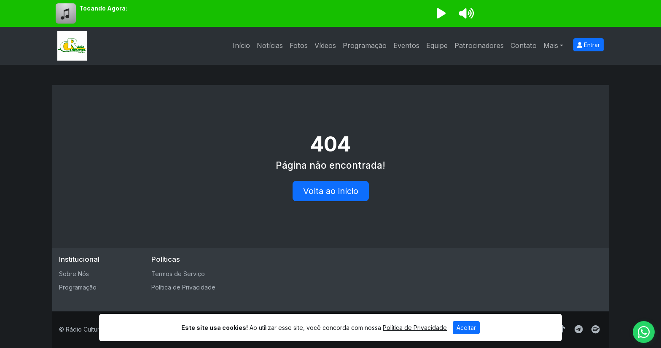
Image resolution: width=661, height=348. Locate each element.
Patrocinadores (479, 45)
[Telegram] (579, 329)
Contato (524, 45)
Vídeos (325, 45)
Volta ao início (330, 191)
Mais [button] (550, 45)
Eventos (406, 45)
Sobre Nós (74, 273)
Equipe (437, 45)
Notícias (270, 45)
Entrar (588, 44)
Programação (365, 45)
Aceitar (466, 327)
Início (241, 45)
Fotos (299, 45)
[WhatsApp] (644, 332)
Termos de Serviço (178, 273)
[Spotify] (595, 329)
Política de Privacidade (183, 287)
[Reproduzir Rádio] (441, 13)
